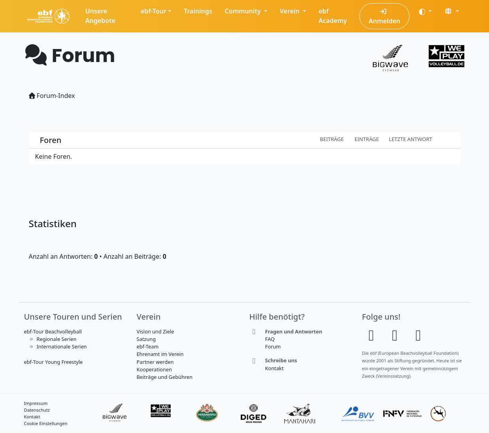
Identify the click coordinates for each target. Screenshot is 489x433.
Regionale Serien (57, 339)
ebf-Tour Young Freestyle (53, 361)
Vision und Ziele (155, 331)
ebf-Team (148, 346)
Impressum (36, 403)
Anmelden (384, 16)
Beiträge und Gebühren (165, 376)
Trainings (198, 11)
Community (243, 11)
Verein (290, 11)
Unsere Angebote (100, 16)
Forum (273, 346)
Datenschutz (37, 410)
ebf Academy (333, 16)
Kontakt (274, 368)
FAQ (270, 339)
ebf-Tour (153, 11)
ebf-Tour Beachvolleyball (53, 331)
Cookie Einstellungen (46, 423)
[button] (451, 11)
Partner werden (155, 361)
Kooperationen (154, 369)
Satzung (146, 339)
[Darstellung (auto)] (425, 11)
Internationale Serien (62, 346)
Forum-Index (52, 95)
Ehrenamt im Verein (160, 354)
